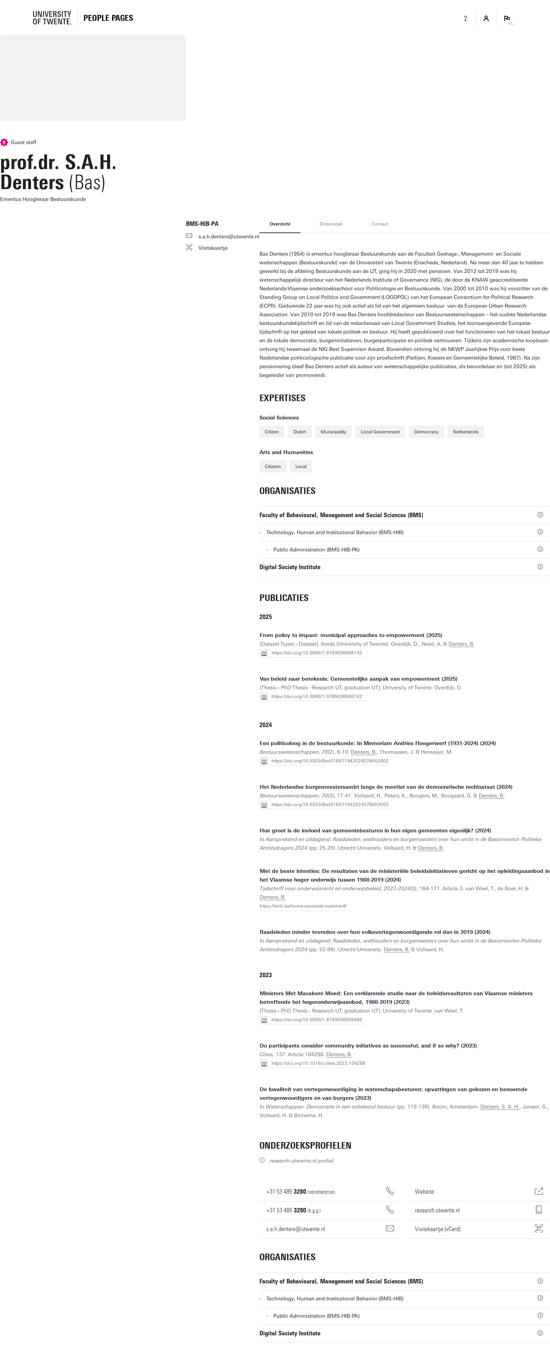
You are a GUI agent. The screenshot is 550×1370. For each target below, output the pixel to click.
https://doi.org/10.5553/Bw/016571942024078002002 (330, 760)
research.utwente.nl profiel (302, 1161)
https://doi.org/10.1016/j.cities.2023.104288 (318, 1063)
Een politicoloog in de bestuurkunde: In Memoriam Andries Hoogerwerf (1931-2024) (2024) (378, 743)
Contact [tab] (380, 224)
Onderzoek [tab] (331, 224)
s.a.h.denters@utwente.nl (228, 236)
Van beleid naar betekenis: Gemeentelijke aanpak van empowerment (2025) (359, 679)
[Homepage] (108, 18)
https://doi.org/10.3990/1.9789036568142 (317, 652)
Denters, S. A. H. (500, 1107)
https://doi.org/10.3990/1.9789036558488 (317, 1019)
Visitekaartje (213, 248)
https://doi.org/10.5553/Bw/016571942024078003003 (330, 804)
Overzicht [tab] (280, 224)
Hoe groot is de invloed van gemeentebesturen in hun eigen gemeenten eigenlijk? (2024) (375, 831)
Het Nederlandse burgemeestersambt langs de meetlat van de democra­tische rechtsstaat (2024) (386, 787)
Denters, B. (461, 644)
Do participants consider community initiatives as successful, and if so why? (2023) (368, 1046)
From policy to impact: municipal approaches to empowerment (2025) (351, 635)
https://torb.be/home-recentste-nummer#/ (303, 906)
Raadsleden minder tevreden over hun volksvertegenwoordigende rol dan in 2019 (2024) (375, 932)
